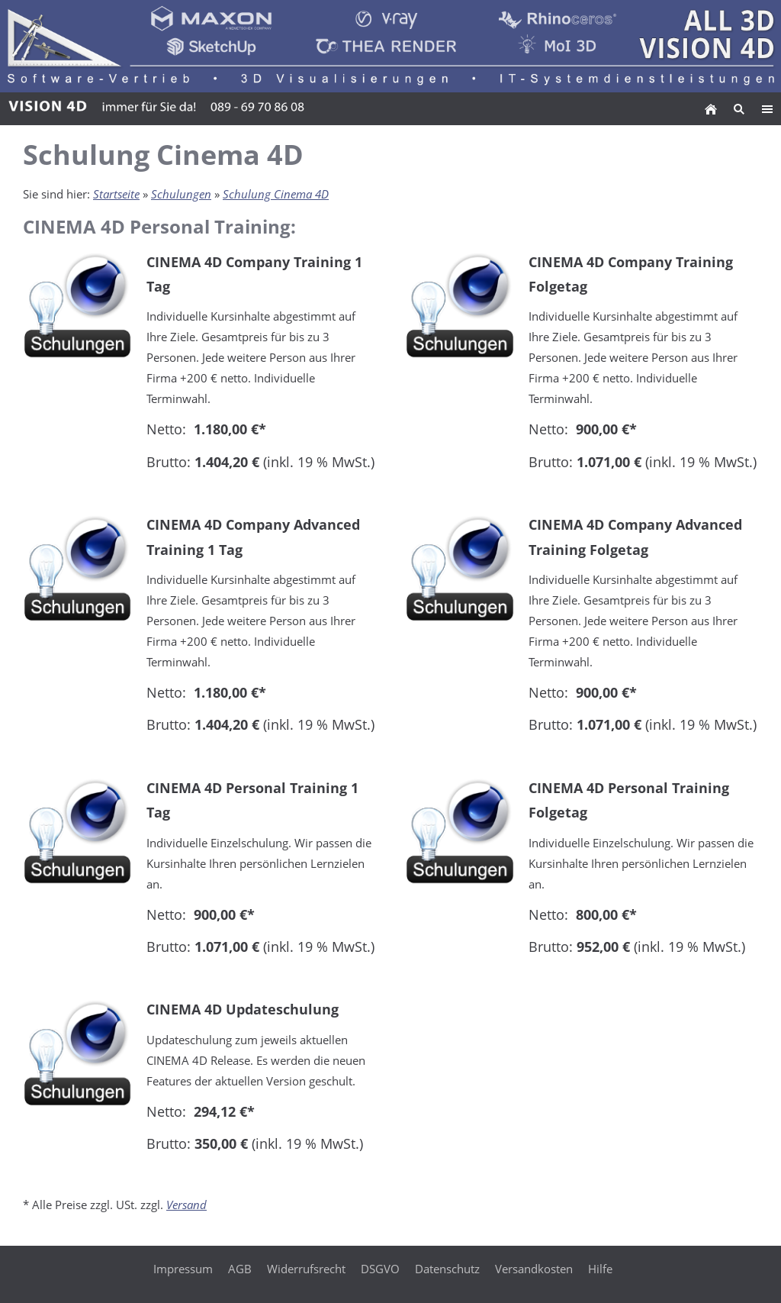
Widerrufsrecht (306, 1268)
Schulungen (181, 194)
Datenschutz (447, 1268)
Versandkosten (534, 1268)
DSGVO (380, 1268)
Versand (186, 1204)
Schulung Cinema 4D (276, 194)
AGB (240, 1268)
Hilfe (600, 1268)
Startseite (116, 194)
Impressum (183, 1268)
